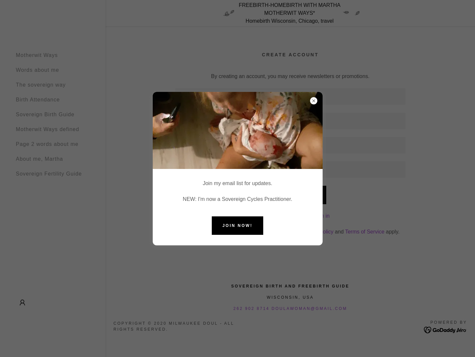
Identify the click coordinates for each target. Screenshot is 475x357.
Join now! (237, 225)
